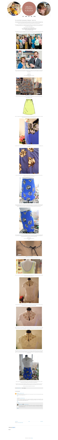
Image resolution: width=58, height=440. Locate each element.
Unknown (18, 393)
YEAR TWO (34, 16)
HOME (23, 16)
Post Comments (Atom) (20, 422)
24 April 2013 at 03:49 (26, 404)
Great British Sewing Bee (29, 95)
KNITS (28, 16)
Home (29, 421)
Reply (17, 401)
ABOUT (31, 16)
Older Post (42, 421)
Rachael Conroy (21, 404)
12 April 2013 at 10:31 (21, 393)
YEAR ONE (26, 16)
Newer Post (16, 421)
